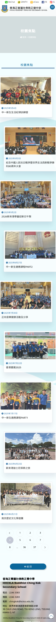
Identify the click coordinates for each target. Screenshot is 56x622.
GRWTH (22, 2)
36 (24, 547)
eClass (34, 2)
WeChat (10, 2)
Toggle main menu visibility (53, 8)
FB (44, 2)
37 (35, 547)
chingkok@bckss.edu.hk (21, 601)
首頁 (23, 37)
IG (52, 2)
